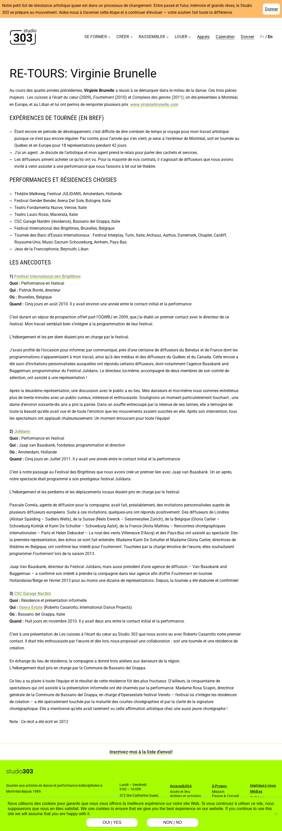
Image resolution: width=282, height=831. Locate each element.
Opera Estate (31, 607)
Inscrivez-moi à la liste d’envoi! (141, 752)
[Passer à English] (270, 37)
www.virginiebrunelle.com (154, 104)
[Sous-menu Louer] (189, 37)
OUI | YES (112, 822)
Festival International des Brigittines (47, 276)
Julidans (22, 431)
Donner (271, 9)
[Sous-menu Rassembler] (167, 37)
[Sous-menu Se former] (109, 37)
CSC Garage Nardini (32, 593)
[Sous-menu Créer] (131, 37)
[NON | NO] (275, 814)
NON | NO (172, 822)
